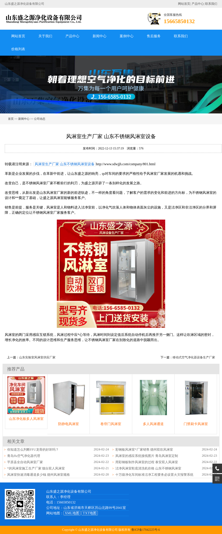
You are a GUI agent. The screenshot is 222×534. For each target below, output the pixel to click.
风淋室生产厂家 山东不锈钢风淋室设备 (65, 164)
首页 (11, 118)
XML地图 (72, 513)
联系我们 (211, 3)
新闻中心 (99, 36)
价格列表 (18, 49)
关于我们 (45, 36)
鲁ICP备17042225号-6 (145, 529)
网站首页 (184, 3)
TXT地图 (89, 513)
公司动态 (39, 118)
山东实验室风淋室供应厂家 (37, 357)
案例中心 (127, 36)
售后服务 (154, 36)
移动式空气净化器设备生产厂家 (194, 357)
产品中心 (198, 3)
